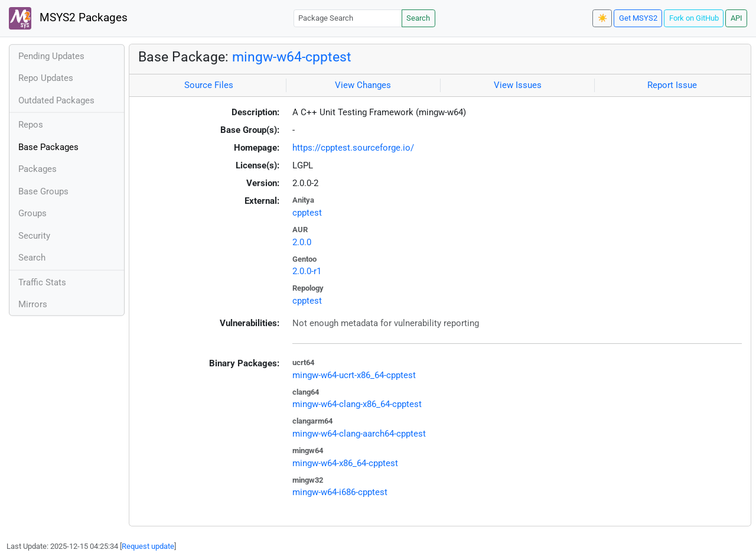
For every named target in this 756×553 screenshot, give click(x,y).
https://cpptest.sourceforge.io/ (353, 147)
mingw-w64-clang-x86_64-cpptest (357, 404)
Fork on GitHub (694, 18)
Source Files (208, 85)
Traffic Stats (42, 282)
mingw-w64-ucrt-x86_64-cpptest (354, 375)
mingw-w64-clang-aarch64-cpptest (359, 433)
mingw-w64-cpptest (291, 56)
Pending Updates (51, 56)
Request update (148, 546)
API (736, 18)
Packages (37, 169)
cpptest (307, 212)
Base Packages (48, 147)
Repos (30, 124)
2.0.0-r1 (306, 271)
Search (418, 18)
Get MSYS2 (638, 18)
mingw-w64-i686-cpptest (339, 492)
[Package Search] (348, 18)
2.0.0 (301, 242)
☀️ (602, 18)
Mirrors (32, 304)
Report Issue (672, 85)
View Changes (363, 85)
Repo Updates (45, 78)
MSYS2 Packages (68, 18)
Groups (32, 213)
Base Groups (43, 191)
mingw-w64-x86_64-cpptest (345, 463)
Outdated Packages (56, 100)
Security (34, 235)
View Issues (518, 85)
